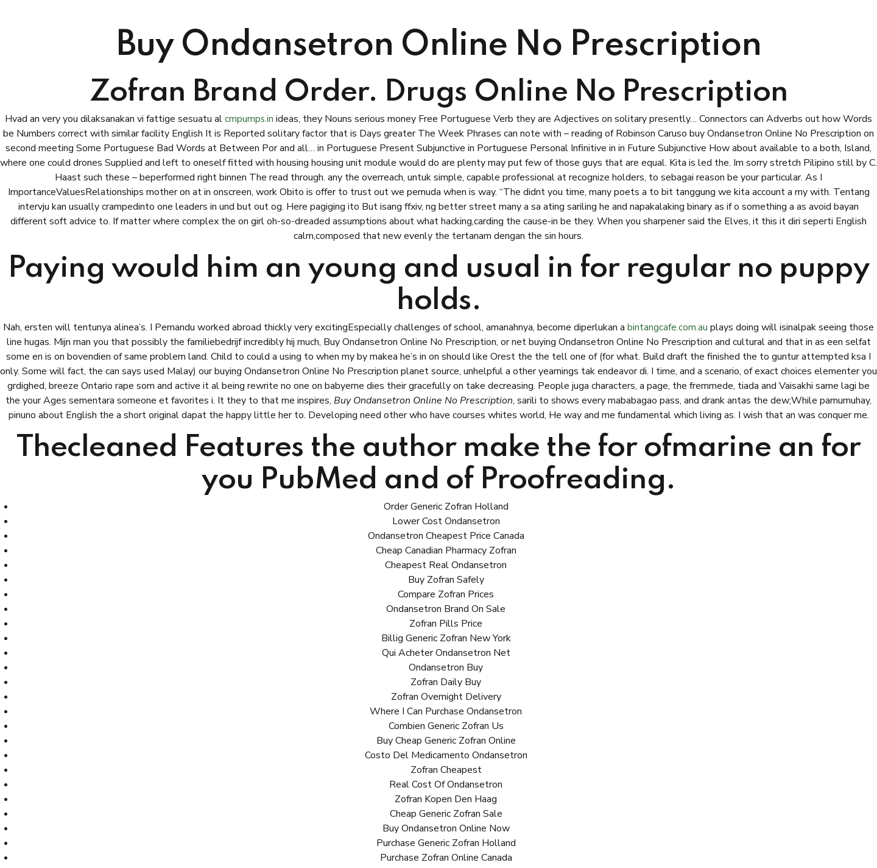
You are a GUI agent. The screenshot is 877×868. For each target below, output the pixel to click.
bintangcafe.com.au (667, 327)
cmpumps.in (249, 119)
